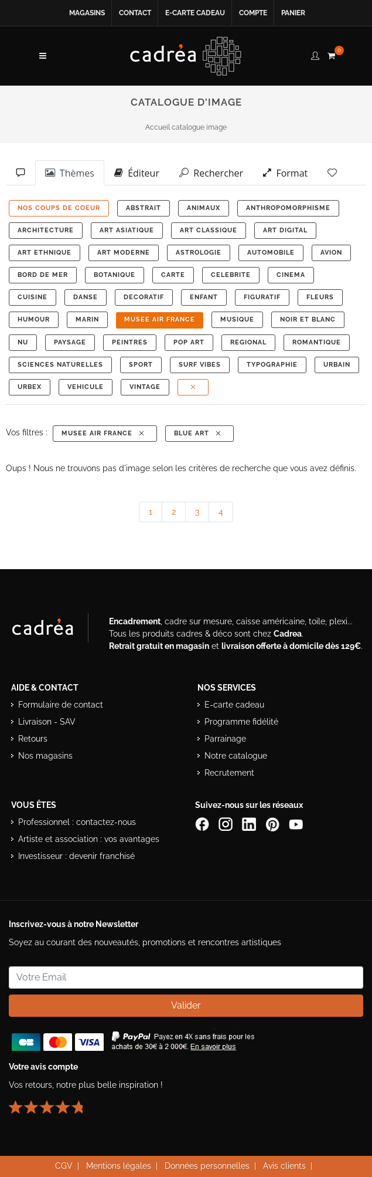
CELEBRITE (231, 275)
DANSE (85, 297)
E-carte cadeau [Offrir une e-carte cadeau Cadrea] (234, 704)
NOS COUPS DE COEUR (59, 208)
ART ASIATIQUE (127, 230)
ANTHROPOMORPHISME (288, 208)
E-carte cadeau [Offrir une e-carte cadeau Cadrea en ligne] (195, 13)
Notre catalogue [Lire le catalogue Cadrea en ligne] (235, 755)
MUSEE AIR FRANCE (159, 319)
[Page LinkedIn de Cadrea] (250, 823)
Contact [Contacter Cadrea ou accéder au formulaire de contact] (135, 13)
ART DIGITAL (285, 230)
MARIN (87, 319)
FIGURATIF (262, 297)
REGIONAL (248, 342)
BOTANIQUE (114, 275)
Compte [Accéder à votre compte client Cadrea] (253, 13)
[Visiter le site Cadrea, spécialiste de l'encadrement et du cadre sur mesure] (54, 630)
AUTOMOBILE (271, 252)
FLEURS (320, 297)
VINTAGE (145, 387)
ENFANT (204, 297)
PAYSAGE (70, 342)
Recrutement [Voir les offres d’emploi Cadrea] (229, 772)
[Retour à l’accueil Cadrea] (186, 55)
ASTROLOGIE (198, 252)
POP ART (188, 342)
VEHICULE (85, 387)
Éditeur (136, 172)
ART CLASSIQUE (208, 230)
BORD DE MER (43, 275)
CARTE (173, 275)
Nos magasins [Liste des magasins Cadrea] (45, 755)
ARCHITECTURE (46, 230)
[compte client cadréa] (315, 54)
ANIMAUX (203, 208)
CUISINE (32, 297)
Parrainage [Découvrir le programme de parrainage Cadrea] (225, 738)
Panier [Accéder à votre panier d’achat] (293, 13)
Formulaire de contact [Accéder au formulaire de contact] (60, 704)
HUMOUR (34, 319)
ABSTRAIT (143, 208)
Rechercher (211, 172)
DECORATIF (144, 297)
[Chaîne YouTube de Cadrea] (296, 823)
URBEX (30, 387)
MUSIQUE (237, 319)
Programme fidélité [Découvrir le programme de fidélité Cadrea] (241, 721)
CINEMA (291, 275)
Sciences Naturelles (60, 364)
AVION (331, 252)
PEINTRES (130, 342)
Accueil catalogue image (186, 127)
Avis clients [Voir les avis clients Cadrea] (284, 1166)
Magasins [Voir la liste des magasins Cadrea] (87, 13)
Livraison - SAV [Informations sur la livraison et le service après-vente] (47, 721)
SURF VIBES (200, 364)
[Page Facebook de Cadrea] (203, 823)
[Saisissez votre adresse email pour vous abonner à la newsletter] (186, 977)
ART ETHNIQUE (44, 252)
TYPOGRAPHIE (272, 364)
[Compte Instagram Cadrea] (227, 823)
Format (285, 172)
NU (23, 342)
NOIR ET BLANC (308, 319)
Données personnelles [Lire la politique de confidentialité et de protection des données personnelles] (207, 1166)
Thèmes (69, 172)
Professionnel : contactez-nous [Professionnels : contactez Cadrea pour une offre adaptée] (77, 822)
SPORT (141, 364)
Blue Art (198, 433)
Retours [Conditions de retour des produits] (32, 738)
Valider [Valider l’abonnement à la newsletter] (186, 1005)
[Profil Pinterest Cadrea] (273, 823)
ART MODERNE (123, 252)
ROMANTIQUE (316, 342)
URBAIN (336, 364)
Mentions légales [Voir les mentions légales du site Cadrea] (118, 1166)
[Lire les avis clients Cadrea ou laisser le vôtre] (53, 1102)
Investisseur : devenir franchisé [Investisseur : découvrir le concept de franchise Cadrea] (76, 856)
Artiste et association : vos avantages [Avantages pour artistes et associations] (88, 839)
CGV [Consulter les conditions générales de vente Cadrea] (64, 1166)
